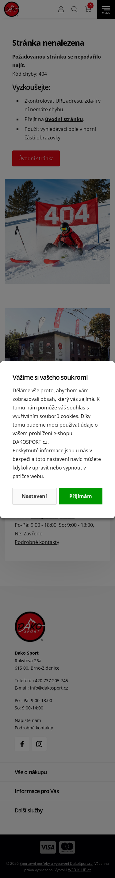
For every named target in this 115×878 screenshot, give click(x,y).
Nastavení (34, 496)
